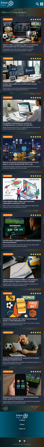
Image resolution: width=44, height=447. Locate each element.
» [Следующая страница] (6, 409)
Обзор (22, 425)
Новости (22, 429)
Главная (22, 420)
